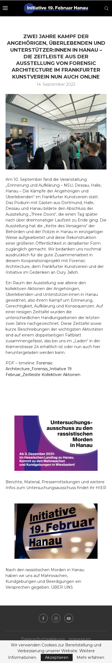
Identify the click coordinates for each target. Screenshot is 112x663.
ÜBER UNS (62, 587)
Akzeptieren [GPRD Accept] (56, 657)
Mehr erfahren (90, 657)
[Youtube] (68, 618)
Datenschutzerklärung (43, 639)
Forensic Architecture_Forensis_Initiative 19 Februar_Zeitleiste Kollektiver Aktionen (43, 369)
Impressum (79, 639)
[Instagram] (56, 618)
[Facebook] (43, 618)
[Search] (106, 8)
